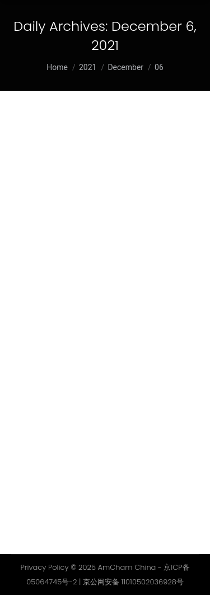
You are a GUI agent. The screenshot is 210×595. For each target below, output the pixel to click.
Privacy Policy (44, 567)
